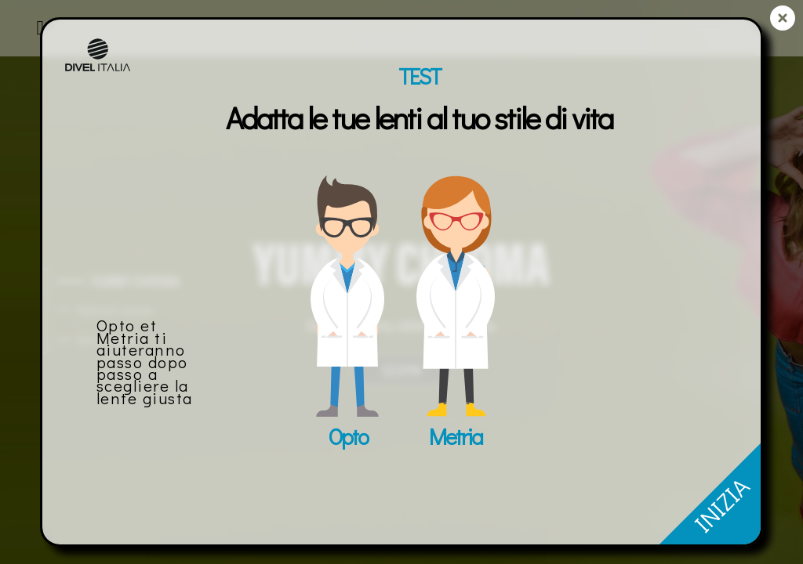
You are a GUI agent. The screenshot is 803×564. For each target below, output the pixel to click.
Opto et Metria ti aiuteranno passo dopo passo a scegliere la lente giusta (144, 361)
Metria (455, 436)
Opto (348, 436)
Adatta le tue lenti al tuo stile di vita (419, 117)
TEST (419, 76)
